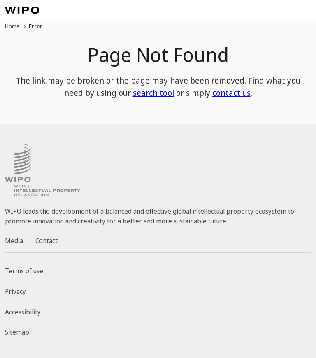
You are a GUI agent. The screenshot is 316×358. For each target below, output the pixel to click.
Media (14, 240)
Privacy (15, 291)
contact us (231, 92)
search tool (153, 92)
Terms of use (24, 270)
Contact (46, 240)
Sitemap (17, 332)
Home (12, 26)
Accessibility (23, 311)
